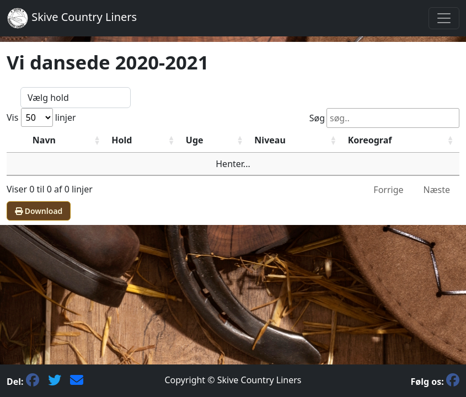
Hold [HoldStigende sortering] (121, 140)
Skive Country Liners (72, 18)
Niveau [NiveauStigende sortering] (269, 140)
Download (38, 211)
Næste (437, 190)
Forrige (388, 190)
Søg (384, 118)
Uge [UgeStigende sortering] (194, 140)
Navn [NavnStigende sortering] (44, 140)
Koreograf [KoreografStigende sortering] (370, 140)
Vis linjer (41, 117)
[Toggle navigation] (443, 18)
